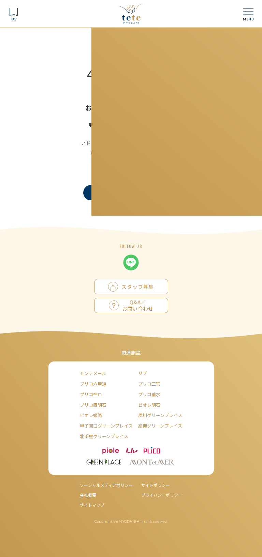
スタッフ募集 (131, 287)
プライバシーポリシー (161, 495)
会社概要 (88, 495)
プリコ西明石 (93, 405)
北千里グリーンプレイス (104, 436)
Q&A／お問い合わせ (131, 305)
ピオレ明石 (149, 405)
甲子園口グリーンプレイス (106, 425)
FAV (14, 19)
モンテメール (93, 373)
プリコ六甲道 (93, 384)
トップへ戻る (105, 192)
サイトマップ (92, 505)
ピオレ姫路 (91, 415)
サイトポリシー (155, 485)
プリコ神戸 (91, 394)
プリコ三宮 (149, 384)
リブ (142, 373)
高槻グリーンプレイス (160, 425)
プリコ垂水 (149, 394)
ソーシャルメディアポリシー (106, 485)
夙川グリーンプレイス (160, 415)
